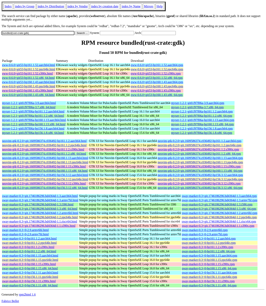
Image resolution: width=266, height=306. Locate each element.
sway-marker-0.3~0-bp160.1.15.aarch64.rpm (209, 255)
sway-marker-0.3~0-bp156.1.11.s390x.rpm (208, 281)
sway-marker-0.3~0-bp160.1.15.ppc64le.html (30, 259)
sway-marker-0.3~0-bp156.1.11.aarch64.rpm (209, 272)
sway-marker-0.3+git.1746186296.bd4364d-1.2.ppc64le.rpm (219, 217)
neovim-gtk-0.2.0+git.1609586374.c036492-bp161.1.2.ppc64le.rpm (199, 145)
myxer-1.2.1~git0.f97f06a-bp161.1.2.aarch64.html (33, 111)
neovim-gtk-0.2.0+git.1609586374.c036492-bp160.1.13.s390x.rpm (199, 166)
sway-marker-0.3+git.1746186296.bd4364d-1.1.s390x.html (38, 225)
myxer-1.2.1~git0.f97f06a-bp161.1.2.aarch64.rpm (202, 111)
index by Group (24, 6)
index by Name (131, 6)
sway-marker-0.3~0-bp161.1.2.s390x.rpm (207, 247)
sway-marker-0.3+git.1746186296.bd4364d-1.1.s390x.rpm (218, 225)
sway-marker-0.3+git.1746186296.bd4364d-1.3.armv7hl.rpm (219, 200)
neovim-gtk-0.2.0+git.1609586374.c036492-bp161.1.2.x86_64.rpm (199, 153)
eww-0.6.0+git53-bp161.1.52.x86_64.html (28, 77)
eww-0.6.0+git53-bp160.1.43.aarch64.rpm (157, 82)
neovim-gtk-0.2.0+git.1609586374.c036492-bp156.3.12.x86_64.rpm (200, 187)
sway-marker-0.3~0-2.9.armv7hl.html (25, 234)
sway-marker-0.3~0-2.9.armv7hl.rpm (205, 234)
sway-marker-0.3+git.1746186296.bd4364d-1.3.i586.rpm (217, 204)
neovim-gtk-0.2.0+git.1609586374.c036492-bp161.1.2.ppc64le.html (44, 145)
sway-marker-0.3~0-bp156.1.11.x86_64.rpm (209, 285)
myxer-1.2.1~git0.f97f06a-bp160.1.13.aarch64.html (34, 120)
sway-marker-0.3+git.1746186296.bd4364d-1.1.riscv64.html (39, 221)
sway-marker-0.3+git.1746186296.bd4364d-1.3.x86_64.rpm (219, 208)
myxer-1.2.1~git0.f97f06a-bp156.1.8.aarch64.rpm (202, 128)
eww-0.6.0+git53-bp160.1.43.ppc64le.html (28, 86)
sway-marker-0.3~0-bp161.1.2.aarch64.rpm (209, 238)
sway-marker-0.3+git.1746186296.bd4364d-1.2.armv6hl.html (40, 213)
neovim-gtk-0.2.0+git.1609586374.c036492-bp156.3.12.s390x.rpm (199, 183)
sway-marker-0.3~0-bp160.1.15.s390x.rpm (208, 264)
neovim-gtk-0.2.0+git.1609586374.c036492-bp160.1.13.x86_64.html (45, 170)
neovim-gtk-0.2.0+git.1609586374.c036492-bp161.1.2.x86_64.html (44, 153)
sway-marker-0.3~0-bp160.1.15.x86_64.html (30, 268)
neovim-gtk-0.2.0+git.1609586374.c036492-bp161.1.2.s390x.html (43, 149)
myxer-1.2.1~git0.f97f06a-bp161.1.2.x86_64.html (33, 115)
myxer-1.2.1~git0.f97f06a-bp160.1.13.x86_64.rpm (202, 124)
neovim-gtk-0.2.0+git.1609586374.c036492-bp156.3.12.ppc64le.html (45, 179)
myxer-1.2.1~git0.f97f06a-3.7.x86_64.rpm (197, 107)
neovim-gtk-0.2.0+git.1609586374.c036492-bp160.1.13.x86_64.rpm (200, 170)
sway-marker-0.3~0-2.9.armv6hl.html (25, 230)
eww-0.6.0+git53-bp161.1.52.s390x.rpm (156, 73)
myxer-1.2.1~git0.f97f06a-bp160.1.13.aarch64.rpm (202, 120)
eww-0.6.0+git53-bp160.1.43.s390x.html (27, 90)
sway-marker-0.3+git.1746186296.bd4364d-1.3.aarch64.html (40, 196)
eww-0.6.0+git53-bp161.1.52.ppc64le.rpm (157, 69)
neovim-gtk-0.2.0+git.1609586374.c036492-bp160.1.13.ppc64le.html (45, 162)
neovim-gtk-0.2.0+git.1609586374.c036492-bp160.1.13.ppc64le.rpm (200, 162)
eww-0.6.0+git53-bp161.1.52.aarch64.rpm (157, 65)
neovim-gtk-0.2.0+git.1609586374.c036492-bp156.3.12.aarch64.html (45, 175)
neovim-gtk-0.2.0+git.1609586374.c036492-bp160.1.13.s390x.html (44, 166)
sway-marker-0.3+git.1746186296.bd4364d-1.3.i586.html (38, 204)
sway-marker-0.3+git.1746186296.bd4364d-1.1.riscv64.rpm (219, 221)
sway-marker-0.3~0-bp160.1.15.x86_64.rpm (209, 268)
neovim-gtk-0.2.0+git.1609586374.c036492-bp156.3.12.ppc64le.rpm (200, 179)
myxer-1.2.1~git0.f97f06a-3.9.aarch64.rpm (197, 103)
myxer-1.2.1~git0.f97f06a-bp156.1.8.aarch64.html (33, 128)
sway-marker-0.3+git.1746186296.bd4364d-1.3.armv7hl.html (40, 200)
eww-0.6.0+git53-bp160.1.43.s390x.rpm (156, 90)
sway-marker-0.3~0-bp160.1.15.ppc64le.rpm (209, 259)
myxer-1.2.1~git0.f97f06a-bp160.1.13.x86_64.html (33, 124)
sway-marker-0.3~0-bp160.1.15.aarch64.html (30, 255)
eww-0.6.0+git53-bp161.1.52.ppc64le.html (28, 69)
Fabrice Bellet (10, 301)
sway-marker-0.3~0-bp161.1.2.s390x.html (28, 247)
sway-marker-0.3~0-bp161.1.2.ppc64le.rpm (209, 242)
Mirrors (148, 6)
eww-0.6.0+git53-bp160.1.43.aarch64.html (28, 82)
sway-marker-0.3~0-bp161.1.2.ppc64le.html (29, 242)
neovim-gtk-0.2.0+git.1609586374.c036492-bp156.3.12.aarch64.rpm (200, 175)
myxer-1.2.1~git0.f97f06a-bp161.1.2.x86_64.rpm (201, 115)
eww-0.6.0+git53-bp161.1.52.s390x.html (27, 73)
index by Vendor (77, 6)
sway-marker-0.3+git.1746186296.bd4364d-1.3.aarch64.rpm (219, 196)
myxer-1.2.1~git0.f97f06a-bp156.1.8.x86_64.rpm (201, 132)
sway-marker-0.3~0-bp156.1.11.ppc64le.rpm (209, 276)
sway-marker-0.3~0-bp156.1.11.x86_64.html (30, 285)
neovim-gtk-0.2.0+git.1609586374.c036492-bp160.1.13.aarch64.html (45, 158)
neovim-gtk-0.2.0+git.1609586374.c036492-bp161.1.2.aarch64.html (44, 141)
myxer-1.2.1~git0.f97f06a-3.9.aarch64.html (29, 103)
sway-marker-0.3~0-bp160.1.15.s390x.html (29, 264)
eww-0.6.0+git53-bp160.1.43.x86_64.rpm (157, 94)
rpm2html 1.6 (27, 294)
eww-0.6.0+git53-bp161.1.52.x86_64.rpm (157, 77)
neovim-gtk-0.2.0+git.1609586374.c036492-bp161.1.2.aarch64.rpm (199, 141)
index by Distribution (51, 6)
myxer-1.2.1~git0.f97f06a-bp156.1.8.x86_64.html (33, 132)
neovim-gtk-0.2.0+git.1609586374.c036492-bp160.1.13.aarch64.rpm (200, 158)
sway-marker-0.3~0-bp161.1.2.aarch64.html (29, 238)
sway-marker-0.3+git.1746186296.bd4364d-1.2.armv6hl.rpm (219, 213)
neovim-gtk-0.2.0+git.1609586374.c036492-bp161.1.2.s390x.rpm (198, 149)
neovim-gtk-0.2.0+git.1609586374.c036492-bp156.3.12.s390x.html (44, 183)
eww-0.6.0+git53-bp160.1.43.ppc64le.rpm (157, 86)
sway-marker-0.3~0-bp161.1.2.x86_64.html (29, 251)
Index (8, 6)
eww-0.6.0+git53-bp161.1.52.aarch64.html (28, 65)
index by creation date (104, 6)
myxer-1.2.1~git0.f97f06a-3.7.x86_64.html (28, 107)
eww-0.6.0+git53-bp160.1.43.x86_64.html (28, 94)
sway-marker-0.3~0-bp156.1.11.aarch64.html (30, 272)
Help (160, 6)
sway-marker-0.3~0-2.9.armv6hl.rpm (205, 230)
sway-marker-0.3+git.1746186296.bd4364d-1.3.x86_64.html (39, 208)
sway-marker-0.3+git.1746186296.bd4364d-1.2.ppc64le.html (40, 217)
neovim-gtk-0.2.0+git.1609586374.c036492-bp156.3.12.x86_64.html (45, 187)
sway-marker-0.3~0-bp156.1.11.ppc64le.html (30, 276)
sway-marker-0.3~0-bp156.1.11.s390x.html (29, 281)
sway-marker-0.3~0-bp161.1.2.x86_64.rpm (208, 251)
